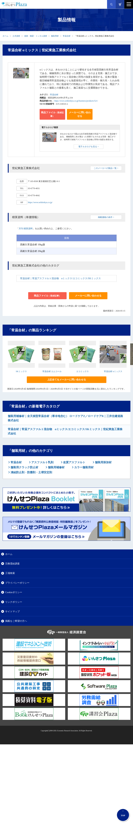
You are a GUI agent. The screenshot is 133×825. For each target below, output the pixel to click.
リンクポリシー (13, 602)
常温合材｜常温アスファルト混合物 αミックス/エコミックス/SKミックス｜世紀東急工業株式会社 (65, 431)
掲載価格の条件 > (106, 217)
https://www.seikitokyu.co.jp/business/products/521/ (76, 101)
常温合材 (66, 36)
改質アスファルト (73, 462)
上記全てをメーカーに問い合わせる (66, 379)
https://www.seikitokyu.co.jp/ (40, 202)
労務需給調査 (12, 563)
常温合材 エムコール (52, 371)
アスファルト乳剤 (42, 462)
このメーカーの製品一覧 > (106, 168)
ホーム (5, 36)
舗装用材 (55, 36)
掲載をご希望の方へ (16, 621)
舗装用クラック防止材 (24, 467)
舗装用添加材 (103, 462)
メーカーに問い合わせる (80, 114)
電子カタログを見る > (88, 146)
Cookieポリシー (13, 592)
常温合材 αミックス (113, 371)
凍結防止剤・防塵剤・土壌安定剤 (31, 472)
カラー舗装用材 (84, 467)
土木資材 (16, 36)
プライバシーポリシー (17, 582)
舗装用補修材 (56, 467)
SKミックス (21, 371)
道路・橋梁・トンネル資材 (35, 36)
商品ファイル (52, 114)
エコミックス (82, 371)
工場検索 (10, 573)
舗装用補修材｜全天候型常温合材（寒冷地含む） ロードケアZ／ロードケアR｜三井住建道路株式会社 (65, 418)
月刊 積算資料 (26, 228)
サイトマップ (12, 611)
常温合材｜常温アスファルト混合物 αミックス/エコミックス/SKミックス (60, 278)
